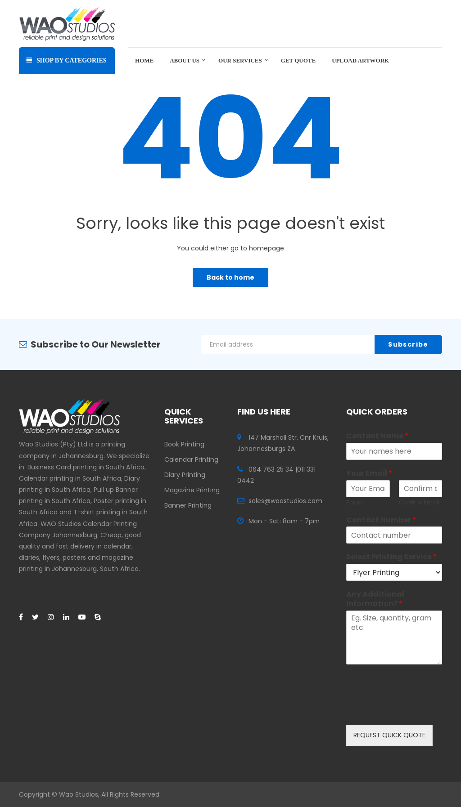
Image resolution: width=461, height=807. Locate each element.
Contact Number (381, 520)
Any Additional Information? (375, 599)
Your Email (369, 473)
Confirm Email (419, 503)
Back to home (230, 277)
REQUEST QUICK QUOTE (389, 735)
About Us (184, 60)
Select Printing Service (391, 557)
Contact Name (377, 436)
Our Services (240, 60)
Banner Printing (188, 505)
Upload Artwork (360, 60)
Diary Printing (184, 474)
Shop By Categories (66, 60)
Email (354, 503)
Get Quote (298, 60)
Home (144, 60)
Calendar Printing (191, 459)
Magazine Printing (192, 490)
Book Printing (184, 444)
